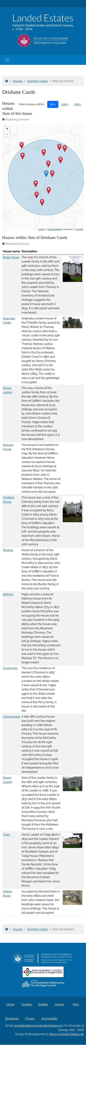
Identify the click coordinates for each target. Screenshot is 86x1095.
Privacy (30, 1018)
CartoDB (79, 229)
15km (77, 104)
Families (26, 1004)
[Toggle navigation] (7, 59)
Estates (43, 1004)
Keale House (11, 257)
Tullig (6, 834)
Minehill (8, 550)
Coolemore (10, 668)
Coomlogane (11, 716)
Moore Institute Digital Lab (66, 1034)
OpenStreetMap (55, 229)
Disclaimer (12, 1018)
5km (53, 104)
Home (10, 1004)
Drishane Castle (37, 81)
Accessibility (49, 1018)
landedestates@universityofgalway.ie (38, 1025)
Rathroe (8, 594)
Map (76, 1004)
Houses (18, 81)
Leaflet (41, 229)
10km (64, 104)
